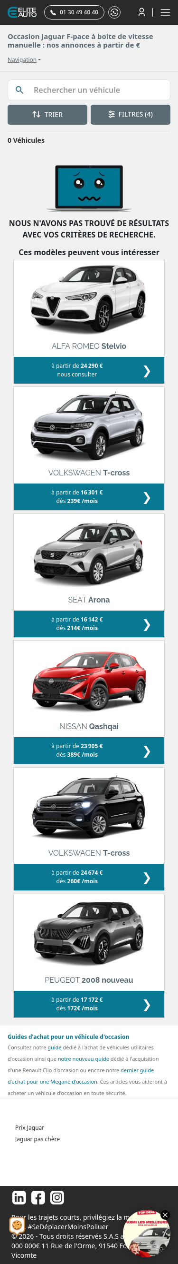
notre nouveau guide (83, 1058)
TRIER (47, 114)
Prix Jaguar (29, 1128)
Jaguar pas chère (37, 1139)
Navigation (22, 60)
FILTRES (130, 113)
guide (54, 1047)
